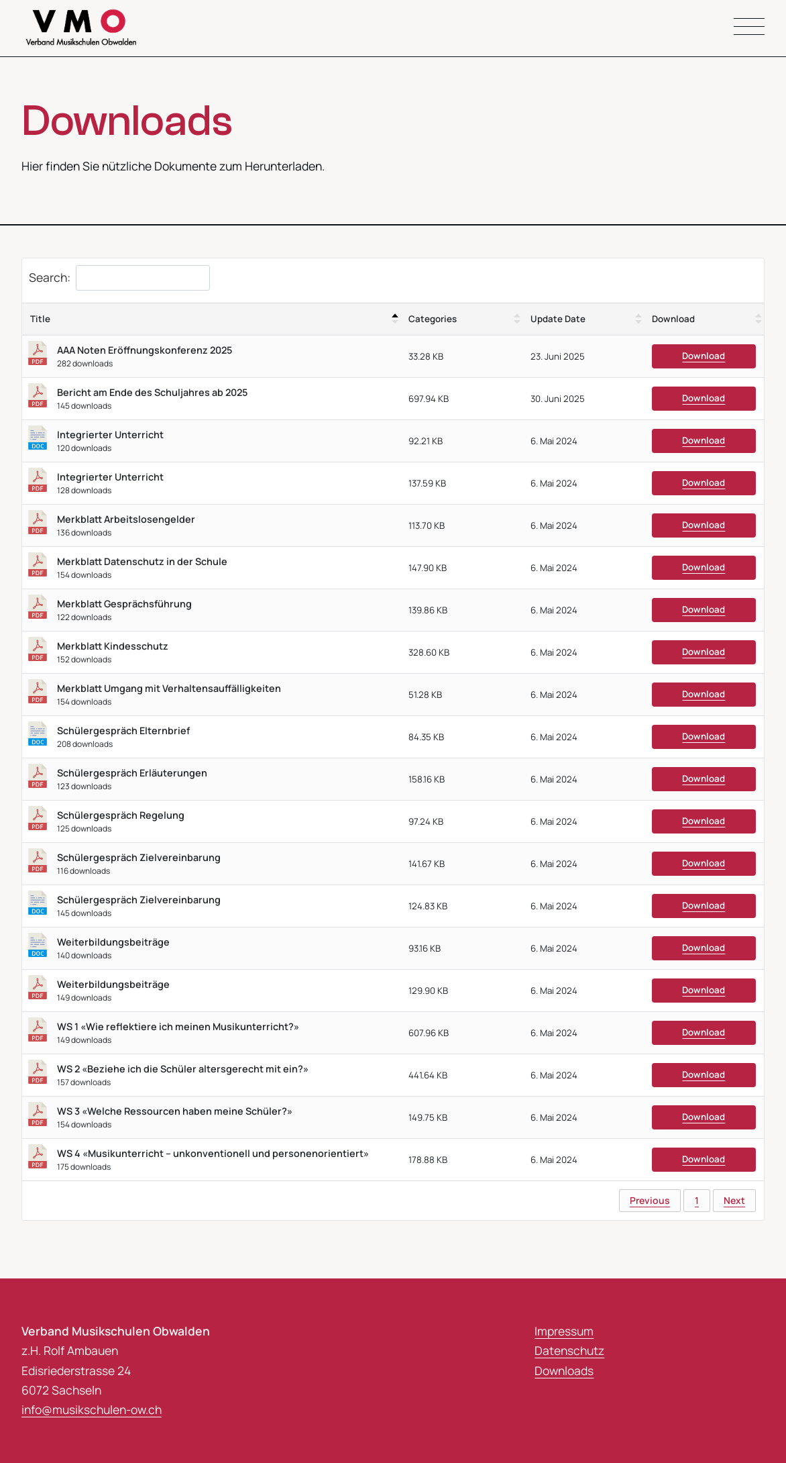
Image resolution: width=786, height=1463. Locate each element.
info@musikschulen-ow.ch (91, 1410)
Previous (650, 1200)
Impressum (564, 1331)
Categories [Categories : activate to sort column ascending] (432, 319)
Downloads (564, 1370)
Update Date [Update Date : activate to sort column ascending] (557, 319)
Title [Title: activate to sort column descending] (40, 319)
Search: (119, 278)
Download (703, 356)
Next (734, 1200)
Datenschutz (569, 1351)
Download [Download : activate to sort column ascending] (673, 319)
